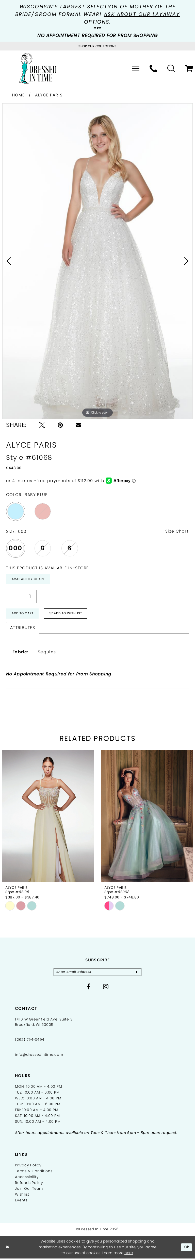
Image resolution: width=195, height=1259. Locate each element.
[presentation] (48, 816)
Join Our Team (29, 1188)
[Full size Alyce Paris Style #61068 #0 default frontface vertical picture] (97, 261)
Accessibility (27, 1177)
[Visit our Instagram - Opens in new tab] (106, 987)
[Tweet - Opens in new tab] (42, 425)
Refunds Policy (29, 1182)
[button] (135, 68)
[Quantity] (21, 596)
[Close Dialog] (7, 1247)
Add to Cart (23, 613)
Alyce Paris (48, 95)
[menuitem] (135, 68)
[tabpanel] (97, 261)
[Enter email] (97, 972)
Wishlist (22, 1194)
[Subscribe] (137, 972)
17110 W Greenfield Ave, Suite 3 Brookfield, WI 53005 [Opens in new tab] (43, 1022)
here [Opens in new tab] (128, 1253)
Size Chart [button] (177, 531)
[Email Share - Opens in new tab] (78, 424)
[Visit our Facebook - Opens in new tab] (88, 987)
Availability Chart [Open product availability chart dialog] (28, 579)
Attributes (22, 628)
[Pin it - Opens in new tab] (60, 425)
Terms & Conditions (34, 1171)
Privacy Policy (28, 1165)
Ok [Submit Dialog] (187, 1247)
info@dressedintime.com (39, 1054)
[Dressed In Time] (38, 68)
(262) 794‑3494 (29, 1039)
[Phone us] (153, 68)
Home (18, 95)
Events (21, 1200)
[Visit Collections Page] (97, 46)
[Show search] (171, 68)
